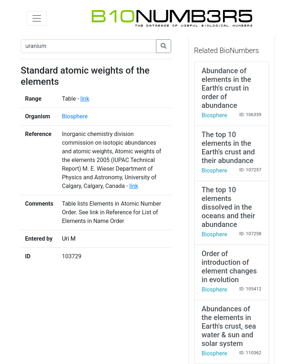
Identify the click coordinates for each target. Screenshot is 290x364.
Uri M (69, 238)
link (84, 98)
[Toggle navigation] (37, 18)
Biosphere (75, 116)
